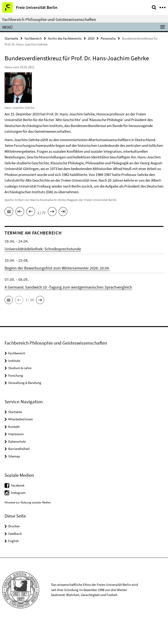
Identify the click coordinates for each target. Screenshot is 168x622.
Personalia (108, 38)
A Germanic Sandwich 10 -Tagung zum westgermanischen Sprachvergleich (68, 287)
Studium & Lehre (19, 368)
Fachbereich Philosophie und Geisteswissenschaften (49, 19)
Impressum (16, 434)
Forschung (15, 375)
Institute (14, 360)
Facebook (17, 485)
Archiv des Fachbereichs (64, 38)
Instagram (18, 492)
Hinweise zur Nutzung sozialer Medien (28, 502)
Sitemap (14, 456)
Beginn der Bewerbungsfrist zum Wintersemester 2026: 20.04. (57, 268)
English (13, 541)
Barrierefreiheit (19, 449)
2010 (91, 38)
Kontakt (14, 426)
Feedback (15, 533)
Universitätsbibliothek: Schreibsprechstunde (43, 248)
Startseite (11, 38)
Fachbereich (33, 38)
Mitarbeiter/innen (20, 419)
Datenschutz (17, 441)
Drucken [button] (14, 526)
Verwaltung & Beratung (24, 383)
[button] (9, 300)
